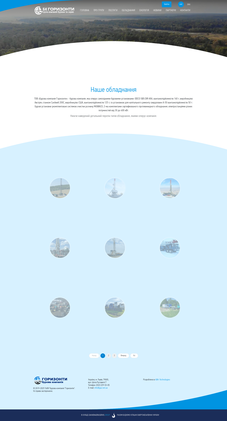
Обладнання (128, 10)
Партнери (171, 10)
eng (188, 4)
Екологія (144, 10)
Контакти (185, 10)
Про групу (99, 10)
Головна (84, 10)
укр (181, 4)
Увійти (166, 4)
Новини (157, 10)
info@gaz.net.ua (101, 388)
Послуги (112, 10)
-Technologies (162, 380)
